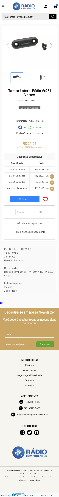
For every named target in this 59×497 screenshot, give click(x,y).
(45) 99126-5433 (29, 408)
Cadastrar (45, 344)
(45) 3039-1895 (29, 402)
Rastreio (29, 365)
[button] (8, 45)
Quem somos (29, 370)
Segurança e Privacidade (29, 375)
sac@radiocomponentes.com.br (29, 414)
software (29, 385)
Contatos (29, 380)
